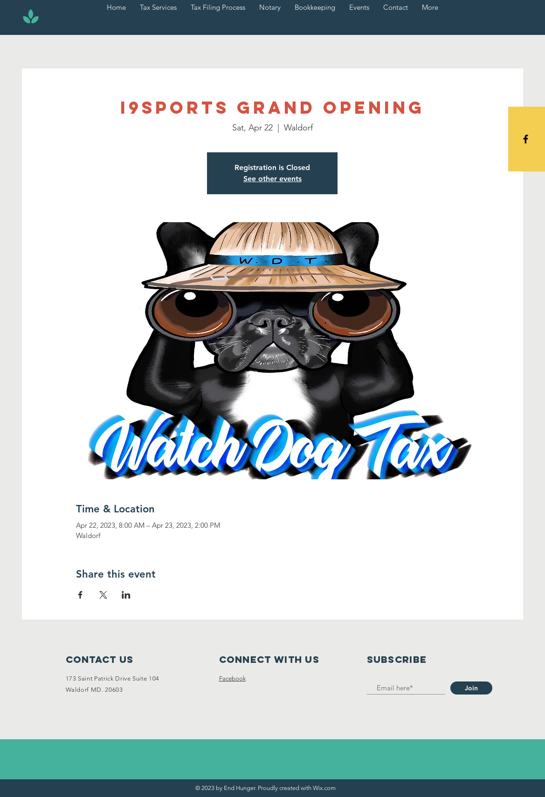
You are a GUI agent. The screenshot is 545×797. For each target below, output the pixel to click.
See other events (272, 178)
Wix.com (324, 787)
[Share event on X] (103, 595)
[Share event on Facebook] (80, 595)
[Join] (471, 688)
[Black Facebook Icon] (525, 139)
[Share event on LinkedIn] (126, 595)
